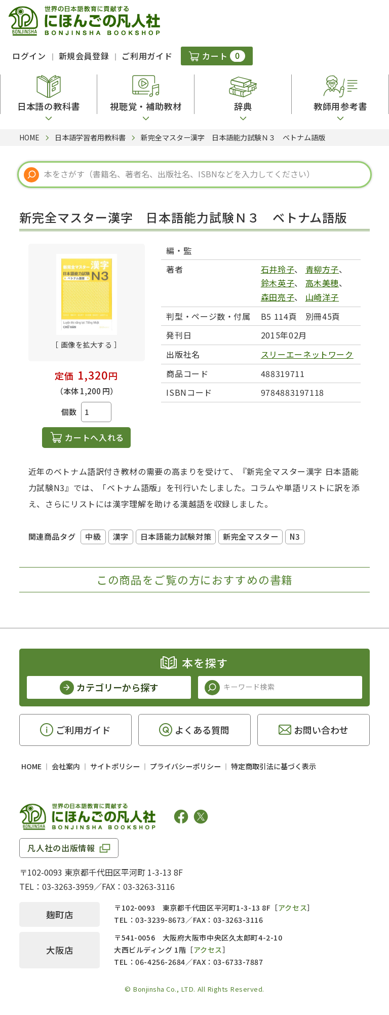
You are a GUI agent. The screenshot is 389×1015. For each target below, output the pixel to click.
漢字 (121, 536)
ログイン (29, 56)
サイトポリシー (115, 766)
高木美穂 (322, 283)
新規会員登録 (84, 56)
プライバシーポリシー (185, 766)
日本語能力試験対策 (175, 536)
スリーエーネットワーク (307, 354)
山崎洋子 (322, 297)
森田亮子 (278, 297)
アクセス (292, 908)
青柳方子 (322, 269)
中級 (93, 536)
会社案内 (66, 766)
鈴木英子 (278, 283)
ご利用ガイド (147, 56)
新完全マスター (250, 536)
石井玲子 (278, 269)
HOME (31, 766)
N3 (295, 536)
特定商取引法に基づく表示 (273, 766)
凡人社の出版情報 (61, 848)
